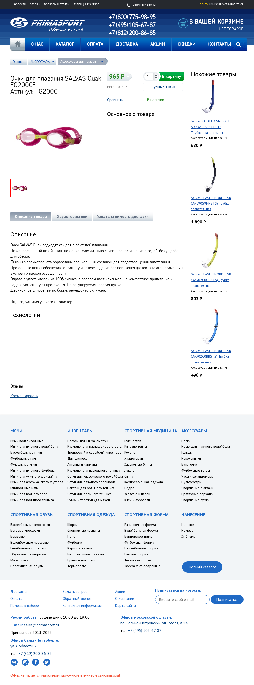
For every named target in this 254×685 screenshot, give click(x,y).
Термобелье (77, 566)
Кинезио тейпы (135, 446)
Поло (71, 536)
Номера (187, 530)
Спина (128, 476)
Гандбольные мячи (24, 488)
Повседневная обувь (26, 566)
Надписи (187, 524)
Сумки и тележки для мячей (88, 500)
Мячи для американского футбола (36, 482)
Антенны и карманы (82, 464)
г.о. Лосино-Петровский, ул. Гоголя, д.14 (154, 622)
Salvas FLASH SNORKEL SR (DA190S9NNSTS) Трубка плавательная (211, 203)
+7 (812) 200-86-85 (35, 653)
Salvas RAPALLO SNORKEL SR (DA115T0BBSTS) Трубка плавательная (210, 127)
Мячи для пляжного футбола (32, 470)
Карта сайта (125, 605)
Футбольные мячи (24, 458)
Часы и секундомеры (197, 476)
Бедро (129, 488)
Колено (129, 452)
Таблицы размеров (86, 4)
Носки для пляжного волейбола (205, 446)
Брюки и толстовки (81, 560)
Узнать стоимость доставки (123, 216)
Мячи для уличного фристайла (33, 476)
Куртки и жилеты (80, 548)
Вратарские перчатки (197, 494)
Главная (17, 44)
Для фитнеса (77, 458)
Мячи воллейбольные (26, 441)
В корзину (171, 76)
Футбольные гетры (195, 470)
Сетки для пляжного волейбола (91, 482)
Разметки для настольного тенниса (93, 470)
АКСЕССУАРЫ (40, 61)
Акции (120, 591)
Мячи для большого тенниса (32, 500)
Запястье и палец (137, 494)
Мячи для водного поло (28, 494)
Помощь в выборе (24, 605)
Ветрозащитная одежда (85, 554)
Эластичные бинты (138, 464)
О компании (124, 598)
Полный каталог (202, 566)
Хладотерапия (135, 458)
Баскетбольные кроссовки (30, 524)
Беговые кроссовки (25, 530)
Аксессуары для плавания (79, 61)
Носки (185, 441)
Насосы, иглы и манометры (87, 441)
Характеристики (72, 216)
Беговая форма (136, 554)
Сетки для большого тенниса (89, 494)
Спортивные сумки (195, 500)
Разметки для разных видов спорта (94, 446)
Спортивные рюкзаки (197, 488)
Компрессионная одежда (143, 482)
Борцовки (17, 536)
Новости (20, 4)
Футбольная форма (139, 542)
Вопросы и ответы (57, 4)
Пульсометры (191, 482)
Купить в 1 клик (163, 87)
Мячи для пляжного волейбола (34, 446)
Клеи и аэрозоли (137, 500)
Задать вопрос (75, 591)
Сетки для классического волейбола (95, 476)
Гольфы (186, 452)
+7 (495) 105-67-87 (144, 630)
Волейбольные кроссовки (29, 542)
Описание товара (31, 216)
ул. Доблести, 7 (23, 645)
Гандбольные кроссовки (28, 548)
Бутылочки (189, 464)
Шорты (72, 524)
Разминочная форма (140, 524)
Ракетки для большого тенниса (91, 488)
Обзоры (35, 4)
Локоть (129, 470)
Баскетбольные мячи (26, 452)
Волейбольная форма (141, 530)
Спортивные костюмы (83, 530)
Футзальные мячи (23, 464)
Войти (204, 4)
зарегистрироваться (229, 4)
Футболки (74, 542)
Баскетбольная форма (141, 548)
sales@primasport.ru (41, 624)
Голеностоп (132, 441)
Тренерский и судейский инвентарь (94, 452)
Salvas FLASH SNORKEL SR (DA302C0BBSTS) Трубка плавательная (211, 357)
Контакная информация (82, 605)
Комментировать (24, 395)
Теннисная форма (138, 560)
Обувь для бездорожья (28, 554)
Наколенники (191, 458)
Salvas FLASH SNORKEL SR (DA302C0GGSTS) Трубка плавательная (211, 280)
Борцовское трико (138, 536)
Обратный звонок (77, 598)
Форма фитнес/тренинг (142, 566)
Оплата (16, 598)
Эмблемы (188, 536)
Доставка (18, 591)
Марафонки (19, 560)
